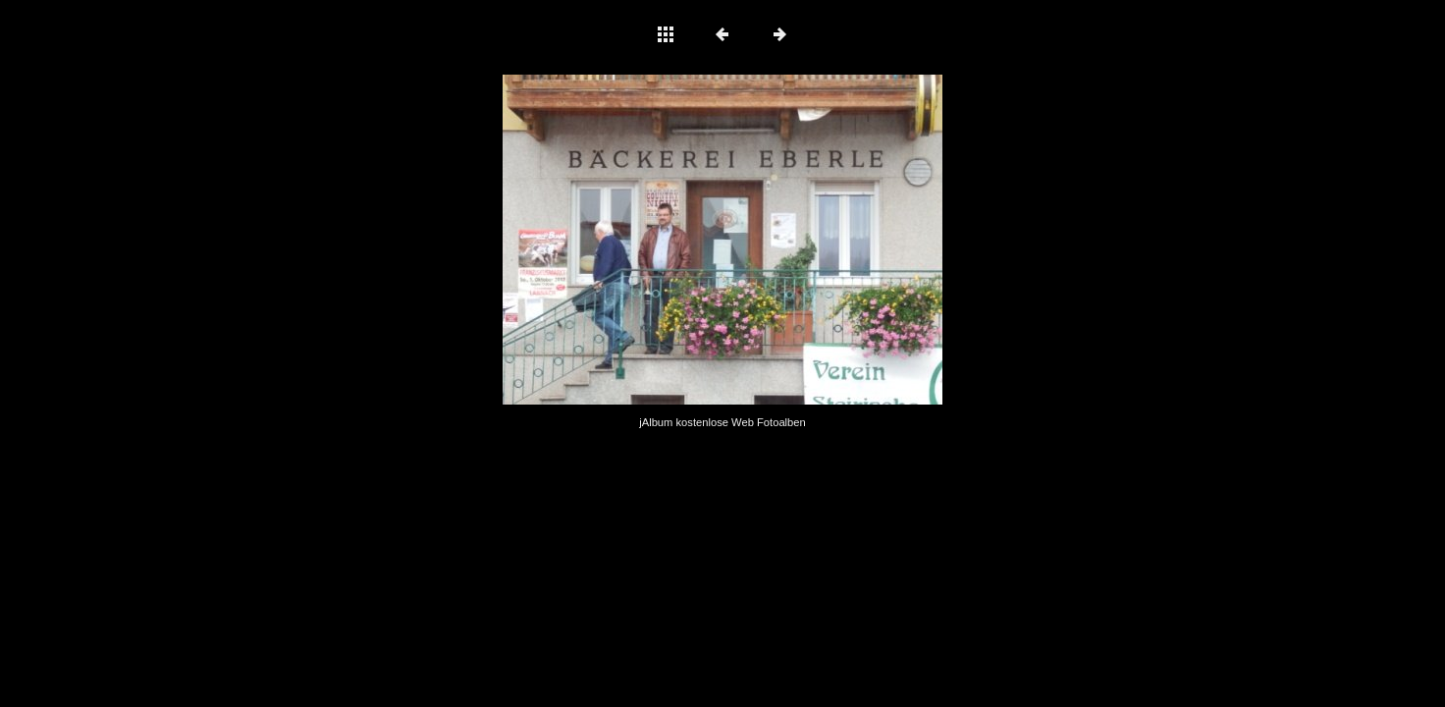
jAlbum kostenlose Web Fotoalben (722, 422)
